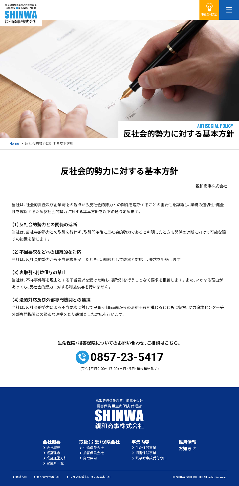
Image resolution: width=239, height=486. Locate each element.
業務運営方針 (56, 458)
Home (14, 144)
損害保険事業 (145, 453)
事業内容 (140, 442)
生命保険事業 (145, 448)
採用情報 (187, 442)
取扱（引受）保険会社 (99, 442)
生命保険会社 (93, 448)
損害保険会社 (93, 453)
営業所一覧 (55, 463)
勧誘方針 (21, 477)
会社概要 (52, 442)
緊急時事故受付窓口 (151, 458)
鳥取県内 (90, 458)
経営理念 (53, 453)
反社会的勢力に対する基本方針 (90, 477)
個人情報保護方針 (48, 477)
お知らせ (187, 448)
